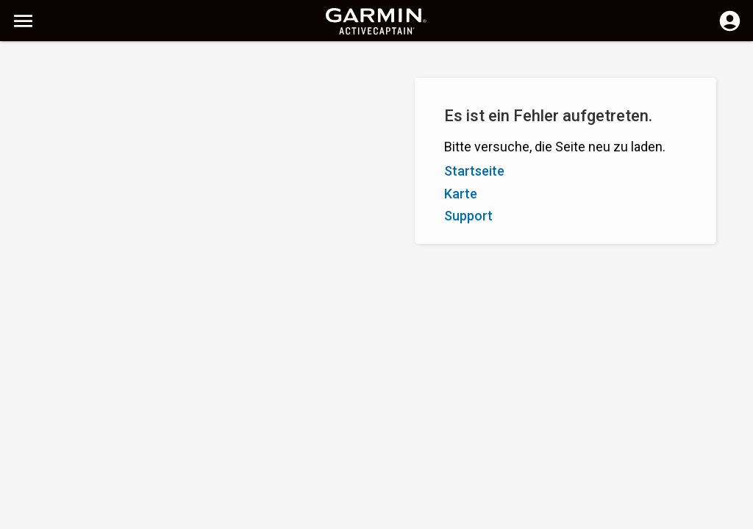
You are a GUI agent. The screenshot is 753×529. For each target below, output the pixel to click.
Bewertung (108, 131)
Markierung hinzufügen (217, 131)
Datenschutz (276, 516)
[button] (735, 462)
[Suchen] (124, 62)
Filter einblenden (56, 98)
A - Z (25, 131)
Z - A (59, 131)
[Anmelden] (730, 29)
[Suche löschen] (272, 63)
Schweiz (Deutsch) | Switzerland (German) (411, 516)
